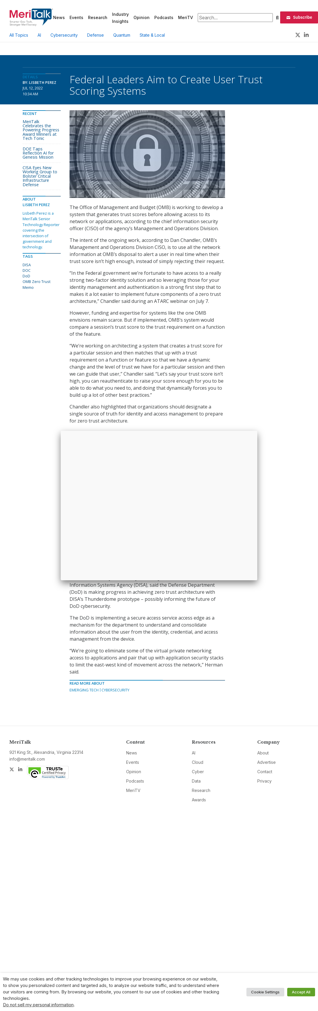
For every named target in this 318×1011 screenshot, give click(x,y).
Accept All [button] (301, 992)
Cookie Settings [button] (265, 992)
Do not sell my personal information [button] (38, 1004)
